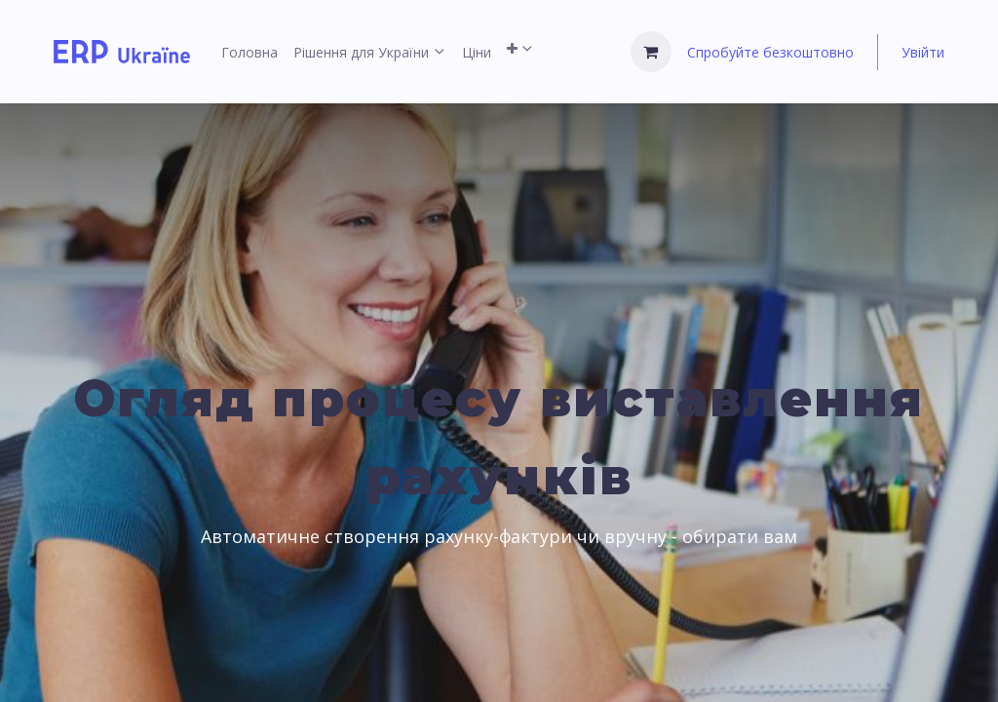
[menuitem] (249, 52)
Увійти (923, 52)
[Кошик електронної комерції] (651, 51)
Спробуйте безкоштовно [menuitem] (770, 52)
